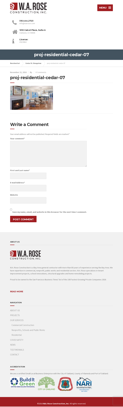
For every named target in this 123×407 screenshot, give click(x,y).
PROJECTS (15, 315)
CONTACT (14, 355)
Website (14, 195)
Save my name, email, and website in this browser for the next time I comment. (49, 212)
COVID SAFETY (16, 340)
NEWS (13, 345)
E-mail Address (17, 183)
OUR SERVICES (17, 320)
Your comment (17, 139)
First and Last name (20, 171)
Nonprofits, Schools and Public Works (28, 330)
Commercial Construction (23, 325)
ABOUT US (15, 310)
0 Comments (41, 72)
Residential (17, 335)
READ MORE (16, 292)
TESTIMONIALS (17, 350)
